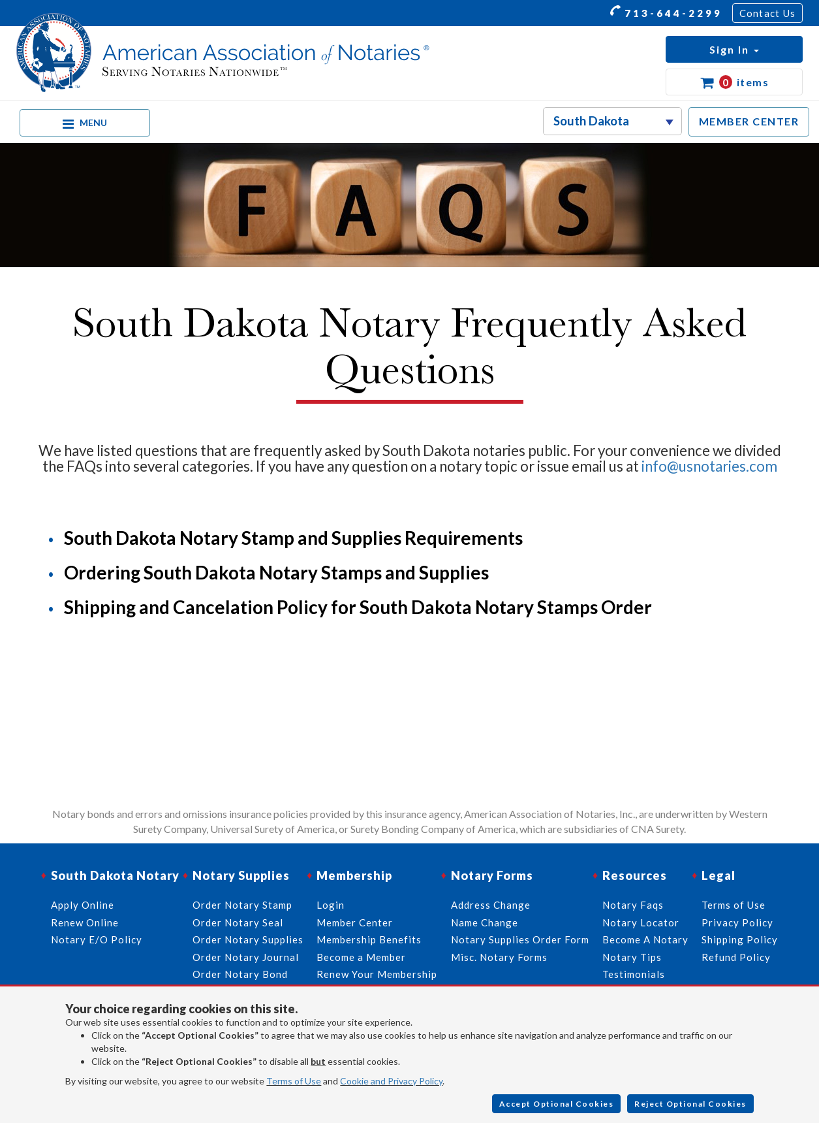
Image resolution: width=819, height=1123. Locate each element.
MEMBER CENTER (749, 121)
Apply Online (82, 905)
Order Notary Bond (240, 974)
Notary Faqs (633, 905)
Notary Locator (640, 922)
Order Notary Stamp (242, 905)
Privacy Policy (737, 922)
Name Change (484, 922)
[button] (734, 49)
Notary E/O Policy (96, 939)
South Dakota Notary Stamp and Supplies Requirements (293, 538)
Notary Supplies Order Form (520, 939)
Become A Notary (645, 939)
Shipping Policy (740, 939)
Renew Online (85, 922)
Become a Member (361, 957)
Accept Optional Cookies (556, 1104)
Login (331, 905)
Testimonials (633, 974)
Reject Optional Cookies (690, 1104)
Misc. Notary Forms (499, 957)
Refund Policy (736, 957)
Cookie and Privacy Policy (391, 1080)
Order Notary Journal (246, 957)
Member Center (355, 922)
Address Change (491, 905)
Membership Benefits (369, 939)
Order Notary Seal (238, 922)
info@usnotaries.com (709, 466)
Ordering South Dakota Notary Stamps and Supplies (276, 572)
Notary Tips (632, 957)
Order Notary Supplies (248, 939)
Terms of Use (293, 1080)
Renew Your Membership (377, 974)
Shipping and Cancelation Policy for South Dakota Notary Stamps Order (358, 607)
